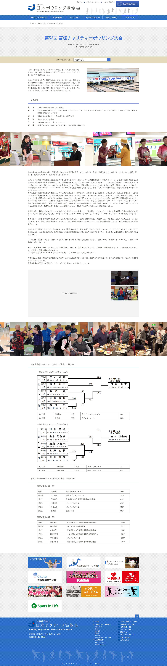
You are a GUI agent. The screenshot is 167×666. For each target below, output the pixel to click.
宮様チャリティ (100, 642)
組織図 (97, 633)
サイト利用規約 (108, 2)
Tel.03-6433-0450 (37, 637)
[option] (33, 149)
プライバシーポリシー (93, 2)
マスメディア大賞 (126, 629)
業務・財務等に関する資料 (103, 637)
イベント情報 (74, 17)
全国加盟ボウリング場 (93, 17)
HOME (97, 622)
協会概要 (97, 631)
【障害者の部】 (124, 293)
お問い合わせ (130, 17)
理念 (96, 629)
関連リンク (80, 2)
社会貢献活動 (57, 17)
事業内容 (97, 635)
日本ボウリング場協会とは (39, 17)
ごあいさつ (98, 627)
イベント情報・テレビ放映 (128, 622)
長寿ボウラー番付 (111, 17)
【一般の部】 (124, 278)
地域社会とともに (100, 644)
